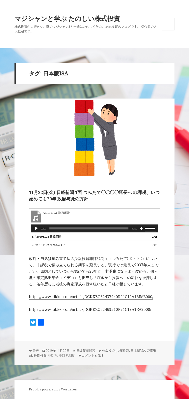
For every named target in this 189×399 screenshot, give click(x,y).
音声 (36, 350)
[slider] (88, 228)
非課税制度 (67, 355)
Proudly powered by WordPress (53, 389)
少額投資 (122, 350)
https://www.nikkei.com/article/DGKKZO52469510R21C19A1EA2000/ (90, 309)
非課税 (53, 355)
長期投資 (40, 355)
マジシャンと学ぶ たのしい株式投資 (67, 18)
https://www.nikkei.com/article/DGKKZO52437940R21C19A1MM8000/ (91, 296)
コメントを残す (93, 355)
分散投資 (108, 350)
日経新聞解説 (85, 350)
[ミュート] (142, 228)
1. (47, 236)
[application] (94, 228)
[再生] (36, 228)
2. (48, 245)
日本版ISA (138, 350)
